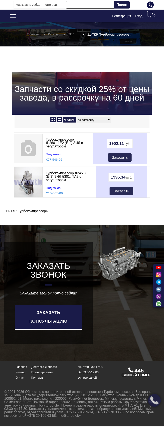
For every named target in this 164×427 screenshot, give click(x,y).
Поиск (121, 5)
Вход (138, 16)
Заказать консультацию (48, 317)
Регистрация (121, 16)
